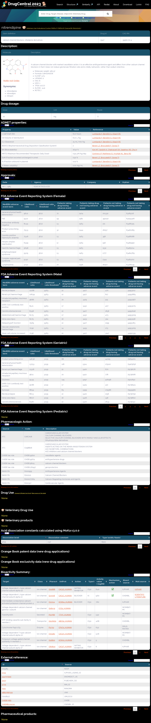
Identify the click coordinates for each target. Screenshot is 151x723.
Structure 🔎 (72, 4)
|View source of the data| (39, 493)
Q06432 (52, 608)
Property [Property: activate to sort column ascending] (7, 130)
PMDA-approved (89, 18)
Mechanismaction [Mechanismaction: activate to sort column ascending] (114, 581)
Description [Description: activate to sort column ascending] (51, 429)
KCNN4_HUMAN (65, 602)
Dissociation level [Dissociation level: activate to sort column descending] (11, 538)
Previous (132, 170)
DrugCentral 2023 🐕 (27, 4)
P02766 (52, 615)
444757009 (6, 677)
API (98, 4)
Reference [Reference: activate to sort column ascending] (98, 130)
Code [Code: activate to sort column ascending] (27, 429)
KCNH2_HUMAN (65, 640)
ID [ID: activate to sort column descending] (3, 664)
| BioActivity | (77, 28)
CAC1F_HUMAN (65, 647)
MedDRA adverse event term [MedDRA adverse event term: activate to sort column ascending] (11, 205)
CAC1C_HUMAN (65, 596)
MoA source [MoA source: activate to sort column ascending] (141, 581)
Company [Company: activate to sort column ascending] (91, 182)
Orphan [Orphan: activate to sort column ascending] (125, 182)
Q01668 (52, 589)
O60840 (52, 647)
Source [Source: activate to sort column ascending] (68, 664)
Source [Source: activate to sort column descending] (6, 429)
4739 (4, 685)
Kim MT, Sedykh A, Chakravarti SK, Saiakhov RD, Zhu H (114, 150)
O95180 (52, 634)
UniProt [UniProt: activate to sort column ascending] (62, 581)
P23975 (85, 21)
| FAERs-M (60, 28)
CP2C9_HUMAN (65, 627)
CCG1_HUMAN (65, 608)
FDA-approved (66, 18)
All (58, 18)
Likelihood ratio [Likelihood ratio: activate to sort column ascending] (29, 205)
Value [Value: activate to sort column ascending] (76, 130)
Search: (139, 125)
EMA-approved (77, 18)
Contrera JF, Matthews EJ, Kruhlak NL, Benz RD (111, 154)
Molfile (6, 81)
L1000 (138, 4)
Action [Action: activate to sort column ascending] (78, 581)
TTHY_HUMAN (65, 615)
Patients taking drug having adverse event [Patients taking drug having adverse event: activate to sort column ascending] (64, 205)
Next (146, 170)
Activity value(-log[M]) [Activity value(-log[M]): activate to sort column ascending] (100, 581)
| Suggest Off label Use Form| (23, 493)
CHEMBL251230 (8, 704)
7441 (4, 689)
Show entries (7, 125)
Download (127, 4)
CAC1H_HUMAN (65, 634)
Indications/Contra (44, 28)
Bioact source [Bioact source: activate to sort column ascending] (126, 581)
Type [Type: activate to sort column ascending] (90, 581)
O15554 (52, 602)
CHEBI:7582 (6, 700)
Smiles (16, 81)
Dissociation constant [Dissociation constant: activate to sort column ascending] (58, 538)
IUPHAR (138, 589)
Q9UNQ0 (52, 621)
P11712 (51, 627)
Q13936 (52, 596)
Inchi (11, 81)
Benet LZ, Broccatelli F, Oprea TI (105, 146)
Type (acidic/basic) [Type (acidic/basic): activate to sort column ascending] (111, 538)
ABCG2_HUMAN (65, 621)
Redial (106, 4)
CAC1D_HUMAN (65, 589)
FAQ (147, 4)
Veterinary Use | (31, 28)
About (116, 4)
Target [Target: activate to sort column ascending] (6, 581)
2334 (4, 673)
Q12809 (52, 640)
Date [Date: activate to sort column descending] (5, 182)
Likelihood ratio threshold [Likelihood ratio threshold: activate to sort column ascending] (46, 205)
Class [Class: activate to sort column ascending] (40, 581)
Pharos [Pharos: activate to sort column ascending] (52, 581)
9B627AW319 (7, 692)
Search (60, 4)
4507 (4, 681)
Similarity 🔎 (87, 4)
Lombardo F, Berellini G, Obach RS (106, 134)
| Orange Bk (68, 28)
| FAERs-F (54, 28)
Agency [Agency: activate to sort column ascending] (37, 182)
